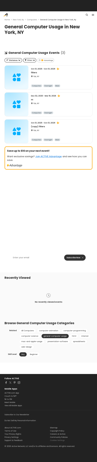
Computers (32, 19)
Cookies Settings (57, 440)
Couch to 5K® (10, 396)
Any (23, 354)
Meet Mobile (10, 402)
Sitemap (53, 427)
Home (7, 19)
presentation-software (58, 341)
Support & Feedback (13, 440)
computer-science (29, 336)
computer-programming (75, 330)
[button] (29, 60)
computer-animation (48, 330)
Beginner (34, 354)
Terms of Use (10, 431)
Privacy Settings (12, 437)
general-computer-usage (55, 336)
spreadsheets (79, 341)
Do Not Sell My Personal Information (20, 420)
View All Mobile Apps (13, 405)
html (74, 336)
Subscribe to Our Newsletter (17, 414)
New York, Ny (18, 19)
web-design (26, 347)
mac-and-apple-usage (31, 341)
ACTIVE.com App (12, 393)
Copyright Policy (57, 431)
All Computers (27, 330)
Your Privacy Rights (13, 434)
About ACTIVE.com (13, 427)
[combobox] (13, 60)
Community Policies (59, 437)
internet (85, 336)
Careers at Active (57, 434)
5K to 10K (8, 399)
